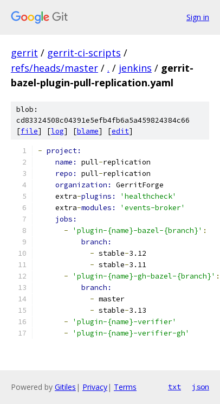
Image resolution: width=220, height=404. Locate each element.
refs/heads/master (54, 67)
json (200, 387)
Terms (125, 387)
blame (88, 131)
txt (174, 387)
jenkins (135, 67)
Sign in (197, 17)
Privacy (94, 387)
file (29, 131)
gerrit (24, 52)
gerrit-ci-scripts (84, 52)
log (57, 131)
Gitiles (65, 387)
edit (120, 131)
